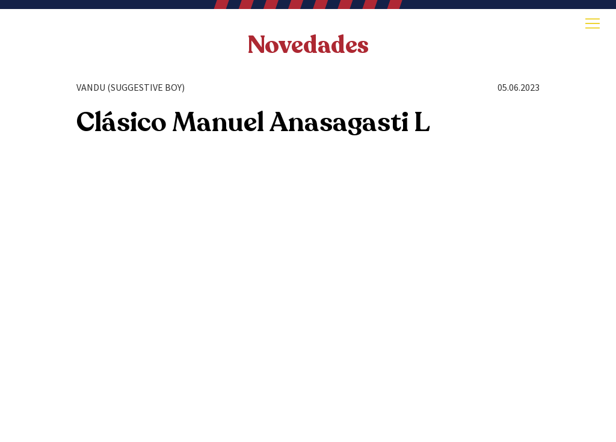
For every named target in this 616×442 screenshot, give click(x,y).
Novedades (308, 45)
